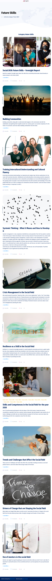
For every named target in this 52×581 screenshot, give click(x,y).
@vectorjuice (25, 578)
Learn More (5, 77)
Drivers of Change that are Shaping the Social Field (24, 508)
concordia (6, 80)
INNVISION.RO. (12, 578)
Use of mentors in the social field (17, 557)
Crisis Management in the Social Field (18, 292)
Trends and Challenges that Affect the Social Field (24, 460)
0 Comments (14, 80)
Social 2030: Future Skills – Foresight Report (21, 70)
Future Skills (5, 399)
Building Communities (12, 119)
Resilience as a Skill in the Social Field (18, 346)
